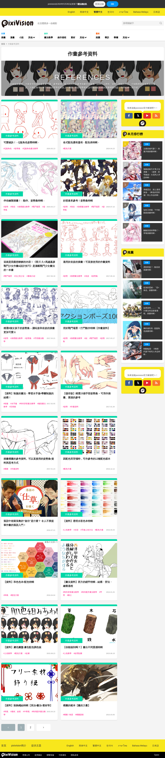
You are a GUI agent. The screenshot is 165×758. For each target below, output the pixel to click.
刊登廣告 (62, 755)
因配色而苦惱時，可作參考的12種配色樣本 (86, 458)
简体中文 (84, 12)
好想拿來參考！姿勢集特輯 (78, 200)
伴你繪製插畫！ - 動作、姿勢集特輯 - (24, 200)
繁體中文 (98, 12)
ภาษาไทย (123, 12)
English (71, 12)
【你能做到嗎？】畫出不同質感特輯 (83, 647)
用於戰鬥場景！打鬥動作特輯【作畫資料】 (86, 328)
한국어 (111, 12)
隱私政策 (74, 755)
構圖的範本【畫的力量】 (76, 705)
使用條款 (38, 755)
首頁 (3, 44)
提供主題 (36, 745)
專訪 (107, 37)
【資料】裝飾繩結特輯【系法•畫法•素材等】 (28, 705)
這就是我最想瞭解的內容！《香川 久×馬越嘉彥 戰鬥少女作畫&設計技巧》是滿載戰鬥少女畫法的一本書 (29, 266)
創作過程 (61, 37)
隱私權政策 (82, 4)
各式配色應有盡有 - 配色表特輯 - (81, 142)
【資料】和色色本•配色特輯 (19, 582)
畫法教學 (48, 37)
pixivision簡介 (18, 745)
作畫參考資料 (13, 44)
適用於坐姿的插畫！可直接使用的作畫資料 (86, 262)
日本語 (156, 12)
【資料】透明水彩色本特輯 (78, 521)
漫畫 (12, 37)
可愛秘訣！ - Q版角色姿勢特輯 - (21, 142)
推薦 (98, 37)
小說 (21, 37)
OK (112, 4)
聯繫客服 (50, 755)
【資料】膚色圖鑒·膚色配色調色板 (22, 647)
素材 (73, 37)
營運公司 (26, 755)
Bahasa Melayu (140, 12)
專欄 (116, 37)
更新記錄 (99, 4)
